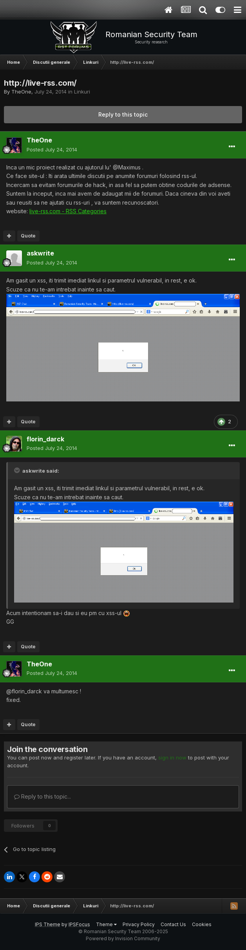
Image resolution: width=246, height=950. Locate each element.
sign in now (172, 757)
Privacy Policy (139, 924)
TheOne (21, 91)
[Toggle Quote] (17, 470)
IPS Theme (47, 924)
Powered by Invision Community (123, 938)
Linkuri (82, 91)
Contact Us (173, 924)
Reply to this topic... (42, 796)
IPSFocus (79, 924)
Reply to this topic (123, 114)
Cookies (202, 924)
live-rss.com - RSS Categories (68, 211)
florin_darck (45, 439)
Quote (28, 236)
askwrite (40, 253)
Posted (52, 149)
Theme (106, 924)
